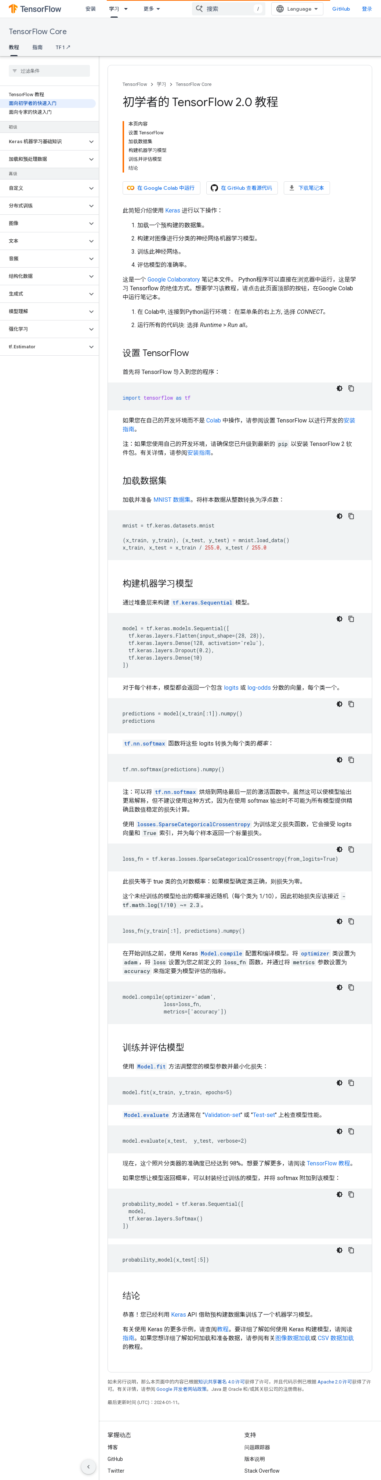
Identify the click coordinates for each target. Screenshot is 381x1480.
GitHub (341, 9)
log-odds (259, 687)
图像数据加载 (293, 1338)
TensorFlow (135, 84)
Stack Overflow (262, 1471)
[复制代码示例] (351, 388)
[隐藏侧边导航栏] (88, 1466)
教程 (223, 1329)
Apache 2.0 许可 (335, 1382)
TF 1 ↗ (63, 47)
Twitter (116, 1471)
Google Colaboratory (174, 279)
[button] (43, 141)
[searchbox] (49, 71)
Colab (213, 420)
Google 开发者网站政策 (181, 1389)
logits (231, 687)
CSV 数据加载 (336, 1338)
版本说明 (254, 1459)
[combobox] (228, 8)
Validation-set (222, 1114)
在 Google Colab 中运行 (161, 188)
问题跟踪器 (257, 1447)
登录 (367, 9)
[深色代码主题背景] (339, 388)
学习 (161, 84)
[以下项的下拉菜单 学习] (128, 9)
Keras (172, 210)
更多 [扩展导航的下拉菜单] (149, 9)
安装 (91, 9)
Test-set (264, 1114)
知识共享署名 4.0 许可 (221, 1382)
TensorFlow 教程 (328, 1163)
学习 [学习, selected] (114, 9)
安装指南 (199, 452)
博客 (113, 1447)
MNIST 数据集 (171, 499)
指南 (37, 47)
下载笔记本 (306, 188)
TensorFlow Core (38, 31)
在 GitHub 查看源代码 (241, 188)
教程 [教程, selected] (14, 47)
